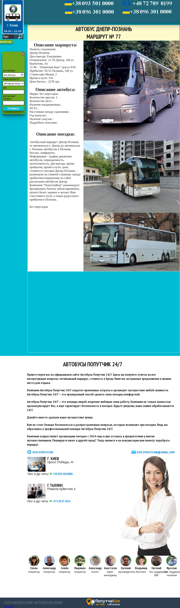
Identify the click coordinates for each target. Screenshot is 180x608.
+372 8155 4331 (60, 501)
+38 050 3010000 (61, 474)
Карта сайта (9, 606)
